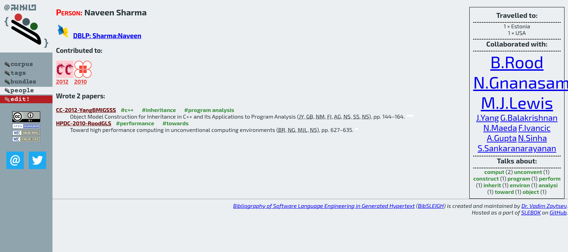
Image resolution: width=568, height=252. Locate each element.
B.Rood (517, 61)
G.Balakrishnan (529, 117)
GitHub (558, 212)
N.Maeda (500, 127)
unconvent (528, 171)
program (518, 178)
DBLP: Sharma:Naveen (107, 35)
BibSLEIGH (430, 205)
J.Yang (487, 117)
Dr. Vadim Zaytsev (544, 205)
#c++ (127, 109)
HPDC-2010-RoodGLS (83, 123)
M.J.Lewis (517, 102)
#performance (135, 123)
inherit (492, 185)
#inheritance (159, 109)
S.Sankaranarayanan (517, 148)
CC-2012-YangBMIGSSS (86, 109)
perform (550, 178)
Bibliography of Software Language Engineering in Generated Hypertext (324, 205)
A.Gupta (502, 138)
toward (504, 191)
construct (486, 178)
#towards (175, 123)
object (531, 191)
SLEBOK (531, 212)
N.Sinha (532, 138)
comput (494, 171)
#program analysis (209, 109)
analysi (548, 185)
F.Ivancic (534, 127)
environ (520, 185)
